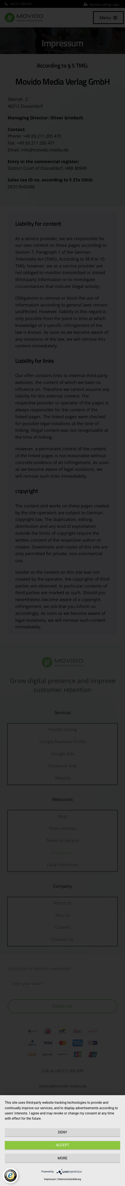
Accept (62, 1145)
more (62, 1158)
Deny (62, 1132)
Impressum (50, 1179)
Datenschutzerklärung (69, 1179)
